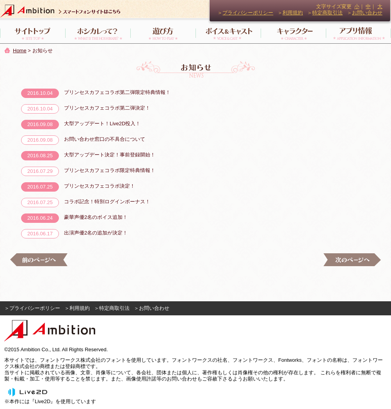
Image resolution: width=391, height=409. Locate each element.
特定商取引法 (327, 13)
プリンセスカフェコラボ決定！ (99, 186)
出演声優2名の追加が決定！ (96, 233)
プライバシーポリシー (247, 13)
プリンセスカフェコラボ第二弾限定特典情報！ (117, 92)
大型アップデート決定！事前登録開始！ (109, 155)
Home (20, 50)
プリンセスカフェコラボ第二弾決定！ (107, 108)
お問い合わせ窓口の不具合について (104, 139)
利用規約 (293, 13)
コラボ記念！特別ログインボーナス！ (107, 201)
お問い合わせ (367, 13)
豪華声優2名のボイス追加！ (96, 217)
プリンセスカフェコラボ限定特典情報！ (109, 170)
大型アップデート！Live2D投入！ (102, 123)
